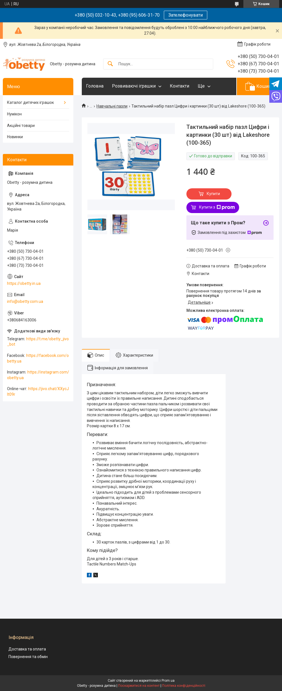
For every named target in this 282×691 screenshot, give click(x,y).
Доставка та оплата (27, 649)
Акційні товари (21, 125)
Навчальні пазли (111, 106)
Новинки (15, 137)
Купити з (217, 207)
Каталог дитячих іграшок (30, 102)
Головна (94, 86)
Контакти (179, 86)
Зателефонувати (185, 15)
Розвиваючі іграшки (134, 86)
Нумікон (14, 114)
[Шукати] (110, 64)
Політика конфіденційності (183, 686)
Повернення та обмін (28, 656)
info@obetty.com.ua (25, 301)
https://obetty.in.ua (24, 283)
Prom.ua (168, 681)
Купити (213, 193)
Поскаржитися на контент (139, 686)
